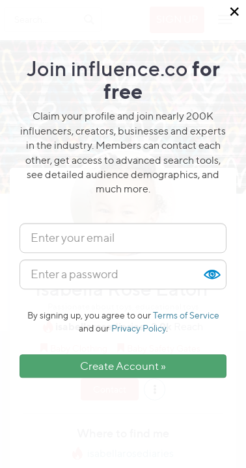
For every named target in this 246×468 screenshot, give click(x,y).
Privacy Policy (138, 327)
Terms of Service (186, 314)
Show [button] (211, 274)
